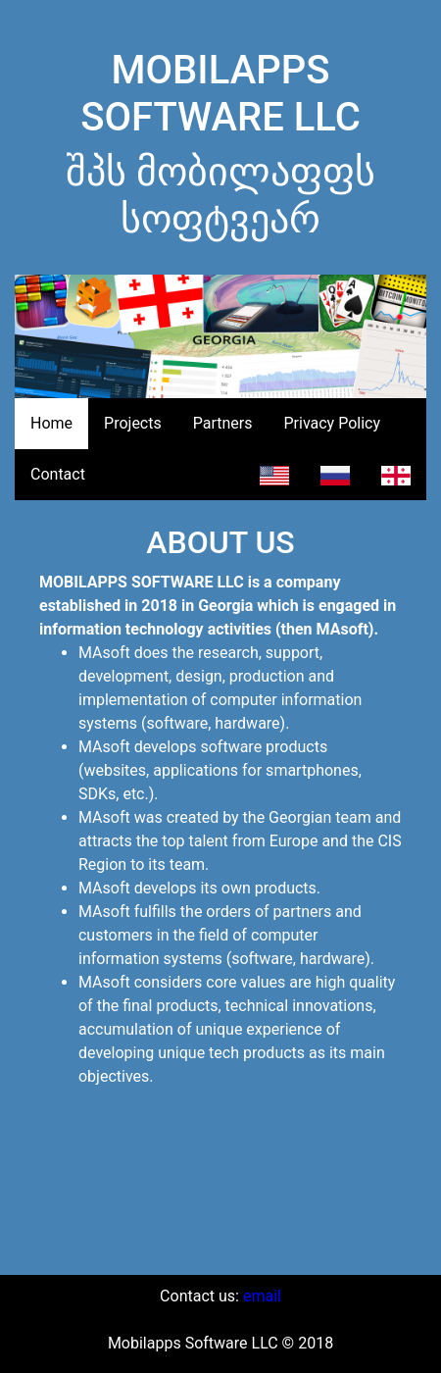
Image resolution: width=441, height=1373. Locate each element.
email (262, 1296)
